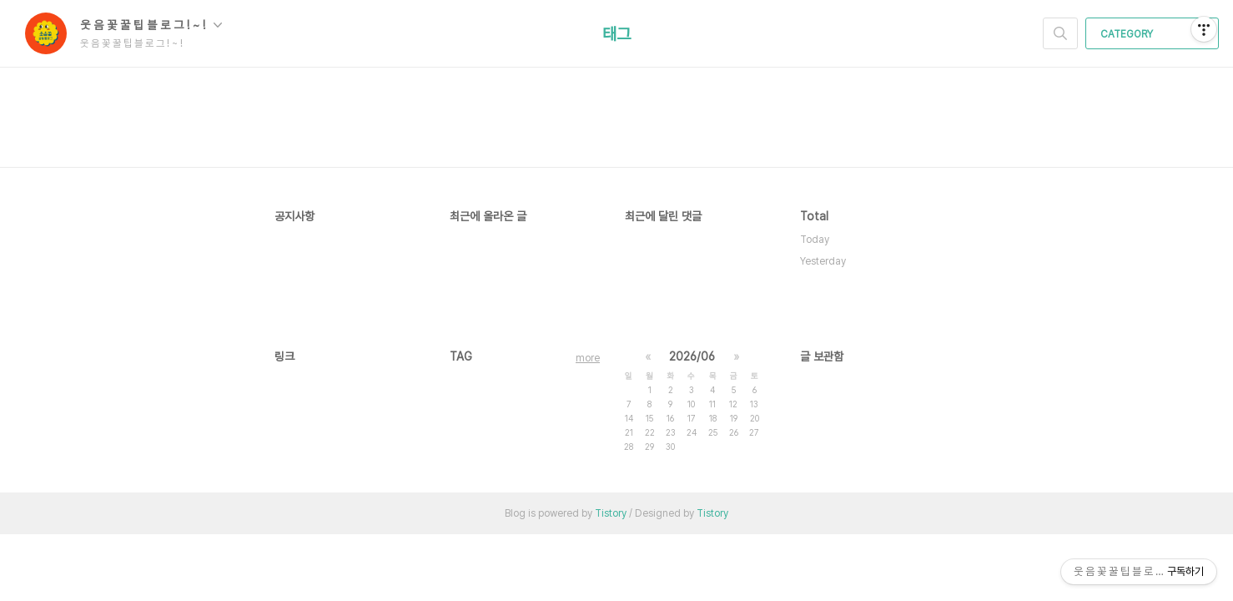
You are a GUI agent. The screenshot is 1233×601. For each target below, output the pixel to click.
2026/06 (692, 356)
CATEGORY (1154, 34)
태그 (616, 34)
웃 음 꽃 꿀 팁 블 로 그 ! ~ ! (151, 25)
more (588, 358)
